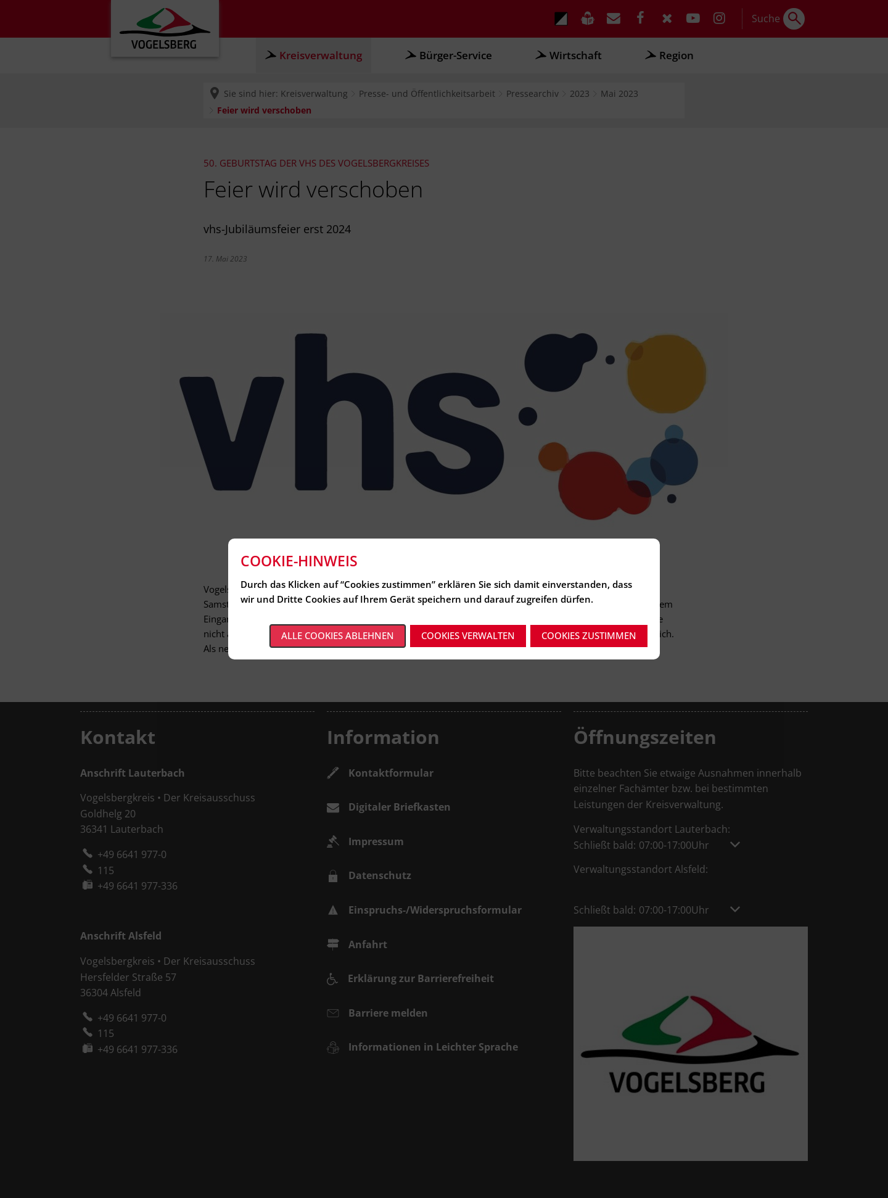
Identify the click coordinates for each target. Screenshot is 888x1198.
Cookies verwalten (468, 635)
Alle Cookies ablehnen (337, 635)
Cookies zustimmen (588, 635)
